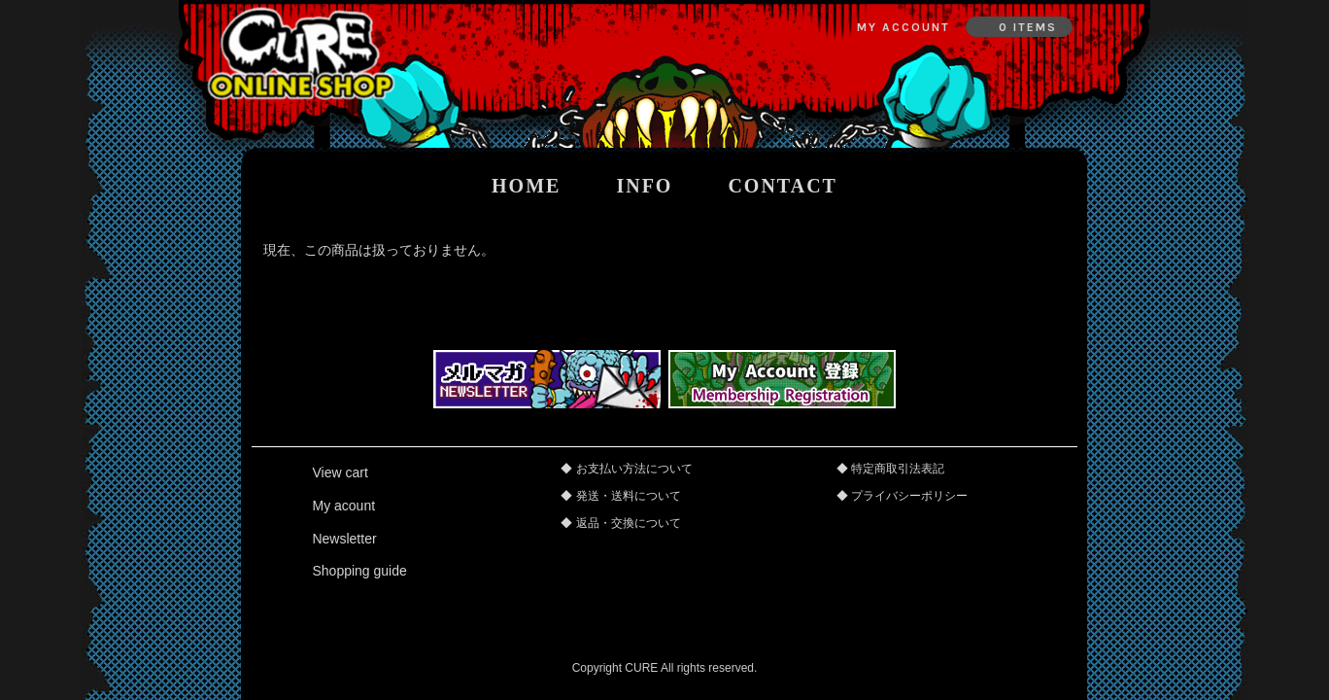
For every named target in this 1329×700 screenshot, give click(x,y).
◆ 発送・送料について (620, 496)
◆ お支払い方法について (626, 468)
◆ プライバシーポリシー (902, 496)
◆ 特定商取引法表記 (890, 468)
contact (782, 185)
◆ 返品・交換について (620, 523)
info (644, 185)
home (526, 185)
